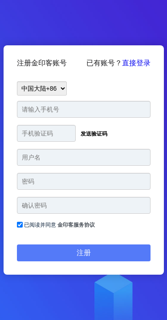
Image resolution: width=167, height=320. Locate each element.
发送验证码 (94, 134)
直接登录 (136, 63)
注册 (84, 252)
